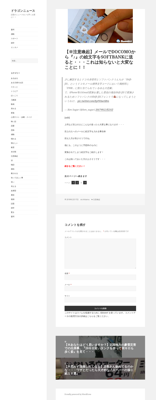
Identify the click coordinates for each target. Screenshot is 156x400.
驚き (12, 212)
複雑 (12, 199)
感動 (12, 34)
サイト (67, 296)
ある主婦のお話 (17, 82)
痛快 (12, 169)
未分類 (13, 152)
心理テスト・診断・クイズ (21, 117)
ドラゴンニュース (23, 11)
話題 (12, 203)
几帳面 (13, 100)
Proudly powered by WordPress (78, 394)
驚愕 (12, 29)
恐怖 (12, 130)
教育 (12, 147)
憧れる (13, 139)
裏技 (12, 195)
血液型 (13, 190)
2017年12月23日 (104, 109)
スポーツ (14, 38)
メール (68, 284)
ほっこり (14, 95)
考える (13, 186)
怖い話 (13, 121)
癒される (14, 173)
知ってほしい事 (17, 177)
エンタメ (14, 47)
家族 (12, 113)
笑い (12, 182)
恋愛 (12, 126)
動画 (12, 104)
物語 (12, 164)
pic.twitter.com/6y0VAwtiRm (93, 101)
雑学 (12, 43)
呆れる (13, 108)
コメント (68, 237)
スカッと (14, 87)
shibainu (85, 199)
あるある (14, 78)
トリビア (14, 91)
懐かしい (14, 143)
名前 (67, 273)
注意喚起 (14, 156)
